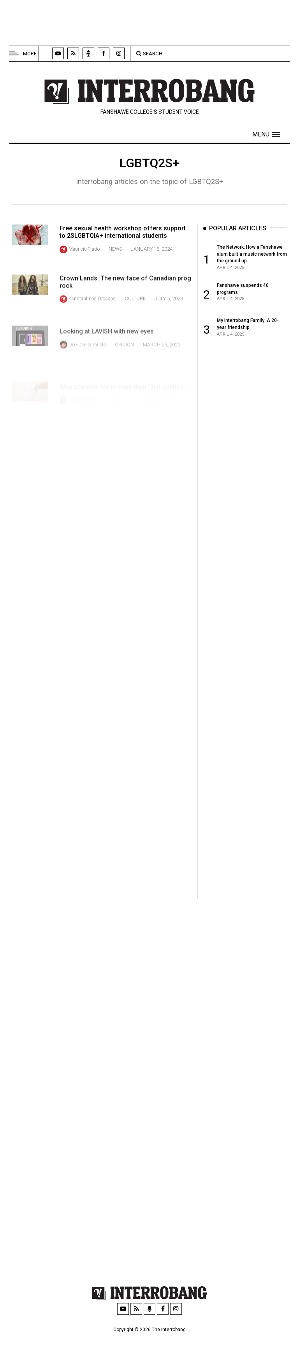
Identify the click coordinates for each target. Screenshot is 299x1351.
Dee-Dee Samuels (87, 359)
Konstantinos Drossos (92, 306)
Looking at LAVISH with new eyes (107, 346)
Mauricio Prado (84, 249)
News (115, 249)
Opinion (124, 359)
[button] (266, 134)
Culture (135, 306)
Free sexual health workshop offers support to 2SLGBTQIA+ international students (123, 232)
